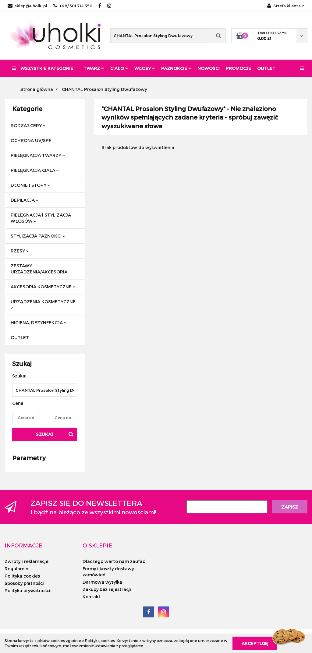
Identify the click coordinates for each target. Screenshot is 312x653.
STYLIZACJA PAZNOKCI (38, 235)
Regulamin (16, 568)
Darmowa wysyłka (102, 582)
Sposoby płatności (24, 583)
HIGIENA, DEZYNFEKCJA (38, 322)
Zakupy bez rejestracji (107, 589)
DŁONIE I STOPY (30, 185)
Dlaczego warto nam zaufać (114, 561)
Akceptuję (255, 643)
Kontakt (92, 596)
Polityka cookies (22, 575)
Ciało (119, 68)
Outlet (266, 68)
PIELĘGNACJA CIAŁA (35, 170)
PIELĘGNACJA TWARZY (38, 155)
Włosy (144, 68)
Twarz (93, 68)
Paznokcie (176, 68)
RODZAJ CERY (28, 125)
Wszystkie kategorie (42, 68)
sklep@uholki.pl (27, 5)
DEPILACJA (24, 200)
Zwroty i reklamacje (26, 561)
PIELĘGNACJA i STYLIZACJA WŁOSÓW (41, 218)
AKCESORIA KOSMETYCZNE (43, 286)
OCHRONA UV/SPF (31, 140)
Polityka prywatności (27, 590)
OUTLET (20, 337)
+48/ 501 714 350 (72, 5)
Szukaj (44, 434)
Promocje (238, 68)
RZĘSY (20, 250)
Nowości (208, 68)
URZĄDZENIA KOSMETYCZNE (43, 304)
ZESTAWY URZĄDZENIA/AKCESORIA (39, 268)
